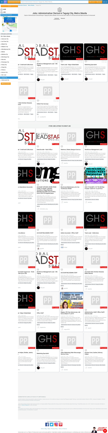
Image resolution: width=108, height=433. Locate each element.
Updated (60, 18)
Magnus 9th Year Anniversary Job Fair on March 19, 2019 (74, 307)
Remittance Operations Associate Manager (29, 186)
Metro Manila (38, 5)
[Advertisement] (63, 31)
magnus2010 (70, 324)
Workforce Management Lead (95, 147)
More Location (6, 83)
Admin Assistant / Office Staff (73, 230)
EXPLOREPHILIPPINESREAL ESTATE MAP (9, 20)
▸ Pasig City (3, 67)
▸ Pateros (3, 69)
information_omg (49, 207)
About (48, 422)
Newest (66, 18)
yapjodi (91, 324)
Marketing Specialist (92, 63)
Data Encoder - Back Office (49, 147)
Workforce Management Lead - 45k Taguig (51, 63)
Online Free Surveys (47, 103)
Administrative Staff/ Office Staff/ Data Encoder (96, 307)
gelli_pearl (25, 79)
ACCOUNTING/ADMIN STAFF (50, 230)
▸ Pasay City (4, 64)
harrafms (25, 117)
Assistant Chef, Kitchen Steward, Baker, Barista (29, 102)
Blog (46, 422)
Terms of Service (37, 398)
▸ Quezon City (4, 72)
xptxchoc (92, 200)
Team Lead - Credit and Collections (26, 63)
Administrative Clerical (28, 5)
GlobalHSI (25, 285)
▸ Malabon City (4, 46)
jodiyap (69, 246)
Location (92, 1)
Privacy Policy (54, 422)
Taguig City (22, 77)
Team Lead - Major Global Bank (73, 63)
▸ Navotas (3, 59)
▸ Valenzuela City (5, 80)
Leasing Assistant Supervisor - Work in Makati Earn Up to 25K (29, 268)
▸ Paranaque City (5, 62)
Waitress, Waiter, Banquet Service (74, 147)
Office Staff (45, 308)
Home (42, 422)
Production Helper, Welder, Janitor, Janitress (29, 347)
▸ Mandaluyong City (5, 49)
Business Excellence (26, 230)
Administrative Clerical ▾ (14, 1)
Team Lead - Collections (93, 230)
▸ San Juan (3, 75)
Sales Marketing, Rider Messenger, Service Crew (71, 347)
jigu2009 (47, 246)
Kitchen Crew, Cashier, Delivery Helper (95, 347)
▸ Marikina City (4, 54)
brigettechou (48, 323)
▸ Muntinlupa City (5, 57)
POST (9, 6)
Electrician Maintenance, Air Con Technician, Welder (73, 186)
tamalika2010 (48, 117)
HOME (3, 9)
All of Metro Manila (5, 36)
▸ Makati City (4, 44)
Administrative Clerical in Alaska (93, 198)
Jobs (20, 5)
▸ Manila (3, 51)
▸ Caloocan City (4, 39)
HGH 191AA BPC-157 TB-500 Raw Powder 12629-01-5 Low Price (96, 186)
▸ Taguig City (4, 77)
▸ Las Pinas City (4, 41)
